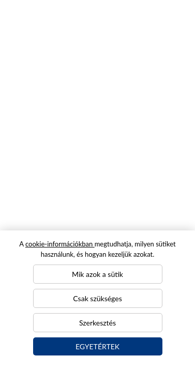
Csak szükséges (97, 298)
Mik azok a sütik (97, 274)
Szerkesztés (97, 322)
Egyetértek (97, 346)
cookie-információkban (60, 244)
